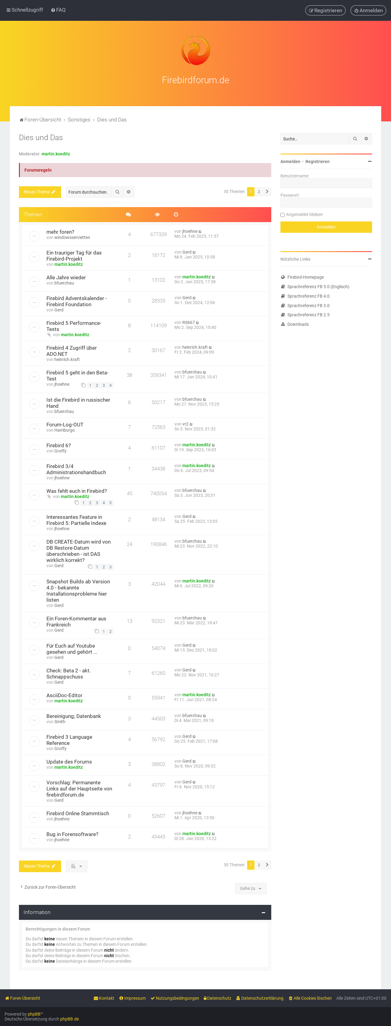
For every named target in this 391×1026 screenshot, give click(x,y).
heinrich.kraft (67, 358)
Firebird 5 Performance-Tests (73, 325)
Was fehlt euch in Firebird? (76, 490)
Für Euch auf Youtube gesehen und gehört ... (71, 648)
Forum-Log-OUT (64, 424)
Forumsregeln (38, 169)
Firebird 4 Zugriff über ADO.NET (71, 350)
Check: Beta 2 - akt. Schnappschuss (68, 673)
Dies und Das (41, 136)
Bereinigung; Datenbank (73, 715)
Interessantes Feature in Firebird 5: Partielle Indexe (76, 519)
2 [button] (259, 191)
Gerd (187, 251)
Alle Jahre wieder (66, 276)
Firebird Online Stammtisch (77, 813)
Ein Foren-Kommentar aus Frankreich (76, 621)
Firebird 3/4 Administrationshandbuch (76, 469)
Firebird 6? (58, 445)
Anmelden (290, 160)
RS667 (188, 321)
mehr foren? (60, 231)
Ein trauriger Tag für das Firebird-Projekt (74, 255)
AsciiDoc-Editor (64, 695)
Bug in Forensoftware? (72, 834)
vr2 (185, 423)
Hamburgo (64, 429)
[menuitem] (58, 9)
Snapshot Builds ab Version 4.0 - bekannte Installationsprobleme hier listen (78, 590)
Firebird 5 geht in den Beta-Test (77, 375)
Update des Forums (69, 761)
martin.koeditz (56, 153)
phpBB (34, 1014)
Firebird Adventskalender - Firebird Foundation (76, 300)
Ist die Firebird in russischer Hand (78, 402)
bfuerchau (64, 282)
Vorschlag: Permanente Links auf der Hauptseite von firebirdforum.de (79, 788)
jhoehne (189, 230)
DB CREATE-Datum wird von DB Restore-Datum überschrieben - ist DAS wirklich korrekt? (78, 550)
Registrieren (317, 160)
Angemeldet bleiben (304, 213)
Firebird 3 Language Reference (69, 739)
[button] (267, 191)
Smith (59, 721)
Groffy (60, 450)
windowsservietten (72, 236)
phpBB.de (69, 1019)
